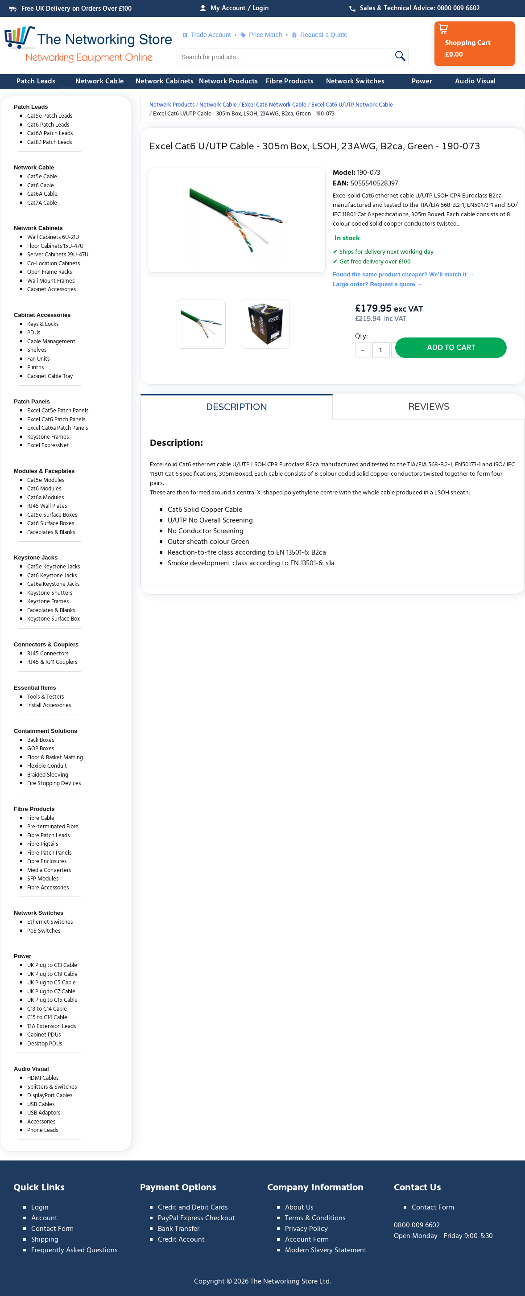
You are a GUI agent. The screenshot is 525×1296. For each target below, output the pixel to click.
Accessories (41, 1122)
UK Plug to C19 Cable (52, 974)
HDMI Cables (42, 1078)
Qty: (361, 336)
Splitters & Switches (52, 1087)
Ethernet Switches (50, 922)
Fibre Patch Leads (48, 835)
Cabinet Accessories (51, 289)
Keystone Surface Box (53, 619)
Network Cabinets (165, 81)
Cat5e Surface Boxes (52, 515)
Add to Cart (451, 347)
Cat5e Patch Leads (49, 116)
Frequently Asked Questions (74, 1250)
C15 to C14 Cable (47, 1017)
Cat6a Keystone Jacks (53, 584)
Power (422, 81)
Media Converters (49, 870)
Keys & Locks (42, 324)
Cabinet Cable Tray (50, 376)
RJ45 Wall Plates (47, 506)
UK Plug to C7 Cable (51, 991)
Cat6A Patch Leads (50, 133)
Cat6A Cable (42, 194)
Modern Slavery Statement (326, 1250)
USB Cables (40, 1104)
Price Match (261, 34)
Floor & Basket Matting (55, 757)
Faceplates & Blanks (51, 532)
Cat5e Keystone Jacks (53, 567)
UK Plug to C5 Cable (51, 982)
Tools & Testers (45, 697)
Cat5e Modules (45, 480)
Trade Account (206, 34)
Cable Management (51, 341)
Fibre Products (290, 81)
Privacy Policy (306, 1229)
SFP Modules (42, 879)
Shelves (36, 350)
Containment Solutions (45, 731)
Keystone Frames (48, 437)
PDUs (33, 332)
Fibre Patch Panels (49, 853)
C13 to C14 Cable (47, 1009)
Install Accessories (49, 705)
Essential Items (35, 687)
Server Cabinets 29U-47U (57, 254)
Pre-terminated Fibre (53, 826)
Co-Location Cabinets (53, 263)
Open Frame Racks (49, 272)
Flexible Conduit (47, 766)
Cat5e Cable (42, 176)
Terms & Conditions (315, 1218)
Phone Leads (42, 1130)
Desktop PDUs (44, 1044)
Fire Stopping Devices (54, 783)
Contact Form (52, 1229)
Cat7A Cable (42, 203)
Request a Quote (319, 34)
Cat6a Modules (45, 497)
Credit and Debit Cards (193, 1208)
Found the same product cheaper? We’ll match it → (403, 274)
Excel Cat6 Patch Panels (56, 419)
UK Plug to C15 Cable (52, 1000)
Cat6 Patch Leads (48, 125)
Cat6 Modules (44, 489)
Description (236, 407)
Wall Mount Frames (50, 281)
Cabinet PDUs (44, 1035)
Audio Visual (475, 81)
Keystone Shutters (49, 593)
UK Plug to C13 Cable (52, 965)
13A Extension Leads (51, 1026)
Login (40, 1208)
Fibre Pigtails (42, 844)
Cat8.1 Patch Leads (49, 142)
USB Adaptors (43, 1113)
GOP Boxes (40, 748)
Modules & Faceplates (44, 471)
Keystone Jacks (36, 557)
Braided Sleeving (47, 775)
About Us (299, 1208)
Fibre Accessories (48, 888)
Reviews (428, 407)
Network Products (228, 81)
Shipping (44, 1240)
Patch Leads (36, 81)
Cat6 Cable (40, 185)
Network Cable (99, 81)
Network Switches (355, 81)
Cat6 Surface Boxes (50, 523)
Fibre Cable (40, 818)
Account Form (307, 1240)
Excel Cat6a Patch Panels (57, 428)
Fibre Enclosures (46, 861)
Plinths (35, 367)
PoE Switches (43, 931)
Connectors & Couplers (46, 644)
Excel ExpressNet (48, 445)
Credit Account (181, 1240)
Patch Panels (32, 401)
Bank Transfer (178, 1229)
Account (44, 1218)
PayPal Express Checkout (196, 1218)
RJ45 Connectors (47, 653)
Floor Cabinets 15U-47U (55, 246)
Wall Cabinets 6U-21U (53, 237)
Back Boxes (40, 740)
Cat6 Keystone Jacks (52, 575)
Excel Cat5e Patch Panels (57, 411)
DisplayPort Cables (49, 1095)
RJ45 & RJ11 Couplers (52, 662)
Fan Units (38, 359)
